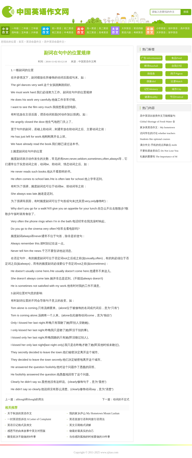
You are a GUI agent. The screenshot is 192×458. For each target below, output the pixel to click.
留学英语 (173, 32)
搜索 (186, 11)
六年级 (34, 32)
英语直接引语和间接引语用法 (87, 419)
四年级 (15, 32)
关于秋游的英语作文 (19, 413)
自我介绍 (177, 65)
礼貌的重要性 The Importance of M (158, 156)
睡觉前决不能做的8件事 (21, 436)
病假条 (151, 73)
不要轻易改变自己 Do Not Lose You (159, 150)
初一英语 (56, 28)
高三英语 (91, 32)
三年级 (34, 28)
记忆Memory (151, 89)
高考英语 (103, 32)
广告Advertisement (151, 58)
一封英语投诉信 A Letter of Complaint (29, 419)
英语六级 (126, 32)
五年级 (24, 32)
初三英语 (56, 32)
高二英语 (103, 28)
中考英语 (68, 32)
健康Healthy (151, 96)
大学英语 (126, 28)
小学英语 (161, 28)
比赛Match (176, 81)
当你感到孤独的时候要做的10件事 (89, 436)
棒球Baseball (151, 65)
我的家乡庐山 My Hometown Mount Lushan (94, 413)
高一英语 (91, 28)
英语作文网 (35, 11)
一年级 (15, 28)
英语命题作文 (33, 41)
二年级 (24, 28)
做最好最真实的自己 (81, 430)
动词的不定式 (121, 399)
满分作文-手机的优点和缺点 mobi (158, 144)
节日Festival (176, 96)
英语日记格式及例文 (19, 425)
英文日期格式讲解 (80, 425)
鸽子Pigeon (176, 73)
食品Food (176, 58)
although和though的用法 (30, 399)
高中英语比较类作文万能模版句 (157, 115)
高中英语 (185, 28)
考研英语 (138, 32)
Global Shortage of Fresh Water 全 (157, 121)
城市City (176, 89)
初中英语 (173, 28)
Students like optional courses (156, 139)
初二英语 (68, 28)
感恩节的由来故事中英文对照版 (26, 430)
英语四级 (138, 28)
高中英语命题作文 (54, 41)
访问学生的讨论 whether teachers (157, 133)
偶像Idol (151, 81)
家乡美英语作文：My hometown (157, 127)
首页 (21, 41)
